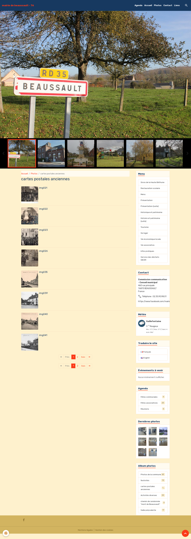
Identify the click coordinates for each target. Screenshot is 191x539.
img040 (43, 314)
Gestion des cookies (104, 535)
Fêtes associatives (153, 404)
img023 (43, 229)
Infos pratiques (148, 252)
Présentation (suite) (150, 206)
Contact (167, 5)
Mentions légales (85, 535)
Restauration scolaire (150, 188)
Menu (143, 194)
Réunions (153, 410)
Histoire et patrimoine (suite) (151, 220)
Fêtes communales (153, 398)
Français (146, 353)
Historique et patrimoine (152, 213)
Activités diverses (153, 500)
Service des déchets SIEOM (150, 259)
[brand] (18, 5)
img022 (43, 208)
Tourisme (145, 228)
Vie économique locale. (151, 240)
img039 (43, 293)
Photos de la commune (153, 477)
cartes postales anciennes (153, 492)
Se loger (144, 234)
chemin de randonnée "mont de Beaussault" (153, 508)
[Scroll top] (185, 533)
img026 (43, 251)
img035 (43, 272)
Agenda (138, 5)
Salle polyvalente (153, 515)
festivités (153, 485)
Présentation (147, 200)
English (145, 359)
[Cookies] (6, 533)
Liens (177, 5)
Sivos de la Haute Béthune (153, 182)
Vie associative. (148, 246)
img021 (43, 187)
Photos (157, 5)
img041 (43, 335)
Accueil (148, 5)
